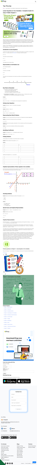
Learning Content (20, 448)
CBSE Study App (20, 455)
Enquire (34, 462)
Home (4, 8)
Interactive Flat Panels (5, 448)
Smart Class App (20, 457)
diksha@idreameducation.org (15, 430)
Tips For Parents (19, 450)
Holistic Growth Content (21, 447)
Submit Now (18, 409)
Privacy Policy (34, 463)
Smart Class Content (4, 447)
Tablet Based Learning (5, 450)
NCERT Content (3, 454)
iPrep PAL (2, 451)
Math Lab (2, 458)
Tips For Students (20, 451)
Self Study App (19, 454)
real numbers (14, 52)
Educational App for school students (7, 455)
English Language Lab (4, 457)
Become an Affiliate (31, 447)
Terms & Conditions (28, 463)
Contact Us (22, 463)
